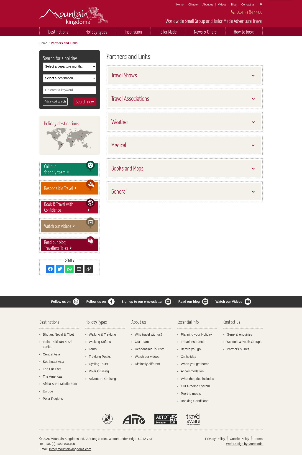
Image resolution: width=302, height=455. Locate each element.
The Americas (52, 376)
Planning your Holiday (196, 334)
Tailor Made (168, 31)
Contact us (247, 4)
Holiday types (96, 31)
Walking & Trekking (102, 334)
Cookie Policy (239, 439)
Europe (48, 391)
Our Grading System (195, 386)
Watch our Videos (228, 301)
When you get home (195, 364)
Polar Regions (53, 398)
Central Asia (51, 354)
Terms (258, 439)
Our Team (142, 342)
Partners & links (238, 349)
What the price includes (197, 379)
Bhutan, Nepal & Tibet (58, 334)
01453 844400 (250, 12)
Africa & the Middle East (60, 384)
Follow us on (61, 301)
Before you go (191, 349)
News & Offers (205, 31)
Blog (234, 4)
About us (207, 4)
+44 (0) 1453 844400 (60, 444)
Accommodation (192, 371)
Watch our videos (147, 356)
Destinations (58, 31)
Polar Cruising (99, 371)
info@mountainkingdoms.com (70, 449)
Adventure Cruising (102, 379)
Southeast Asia (53, 361)
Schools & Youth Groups (244, 342)
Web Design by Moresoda (244, 444)
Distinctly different (147, 364)
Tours (93, 349)
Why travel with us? (148, 334)
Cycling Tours (98, 364)
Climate (193, 4)
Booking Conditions (194, 401)
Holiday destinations (61, 123)
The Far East (52, 369)
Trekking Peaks (100, 356)
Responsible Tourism (149, 349)
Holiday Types (96, 322)
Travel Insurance (193, 342)
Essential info (188, 322)
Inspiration (133, 31)
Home (180, 4)
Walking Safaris (100, 342)
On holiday (188, 356)
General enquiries (239, 334)
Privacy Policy (215, 439)
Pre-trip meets (191, 393)
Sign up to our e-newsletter (142, 301)
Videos (222, 4)
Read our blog (189, 301)
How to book (244, 31)
